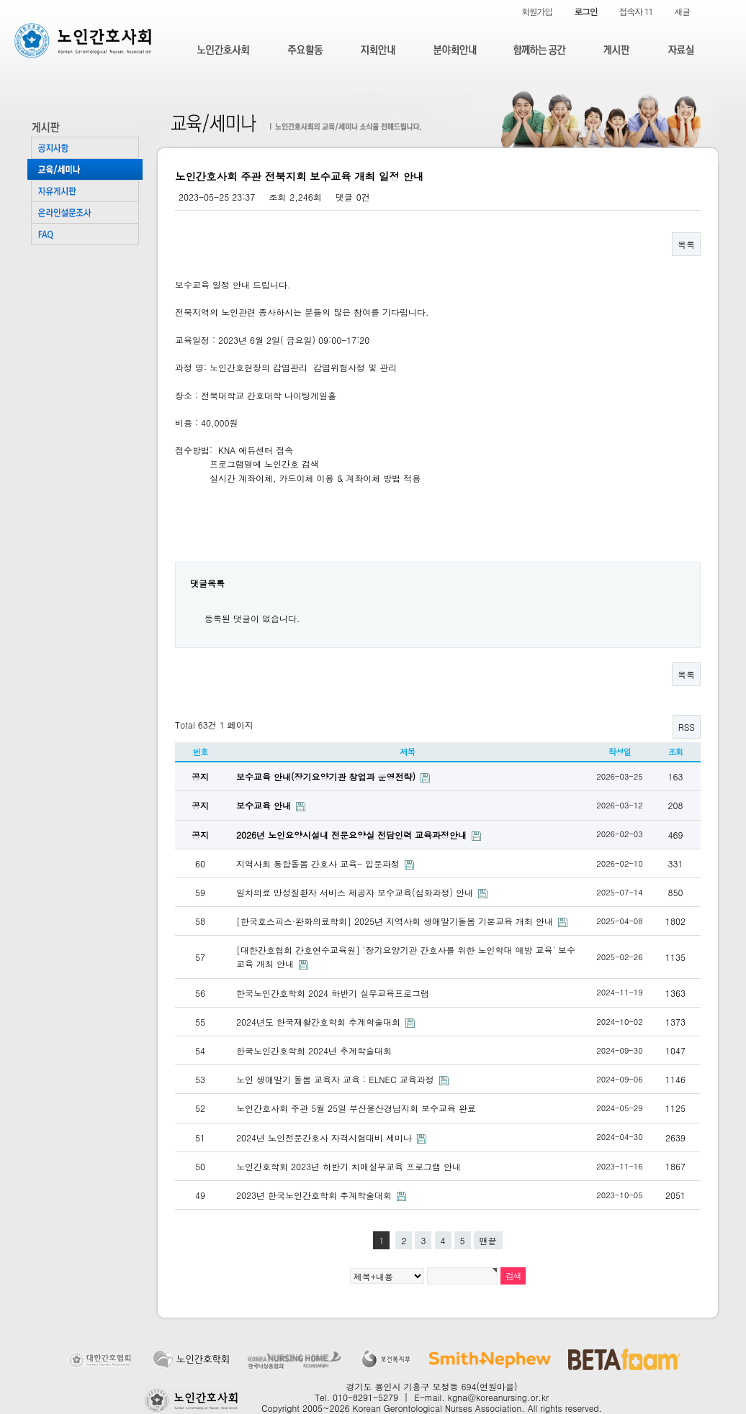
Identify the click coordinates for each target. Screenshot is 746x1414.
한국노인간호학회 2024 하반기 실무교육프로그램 (332, 993)
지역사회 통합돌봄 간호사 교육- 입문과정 (319, 863)
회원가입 (536, 11)
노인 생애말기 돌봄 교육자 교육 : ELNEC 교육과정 (336, 1079)
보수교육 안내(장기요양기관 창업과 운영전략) (327, 776)
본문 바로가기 (0, 0)
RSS (686, 727)
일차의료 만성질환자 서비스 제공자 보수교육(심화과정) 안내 (356, 892)
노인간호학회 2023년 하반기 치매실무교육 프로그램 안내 (348, 1166)
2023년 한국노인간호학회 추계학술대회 (315, 1195)
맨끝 (488, 1240)
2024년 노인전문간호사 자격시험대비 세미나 (325, 1137)
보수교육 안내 (265, 805)
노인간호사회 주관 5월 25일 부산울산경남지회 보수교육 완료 (356, 1108)
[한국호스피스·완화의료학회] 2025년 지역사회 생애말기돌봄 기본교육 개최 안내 (396, 921)
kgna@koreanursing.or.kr (498, 1397)
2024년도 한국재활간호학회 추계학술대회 (319, 1022)
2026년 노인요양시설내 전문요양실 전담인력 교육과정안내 (352, 835)
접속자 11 (636, 11)
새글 (682, 11)
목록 (686, 244)
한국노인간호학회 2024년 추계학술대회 (314, 1050)
